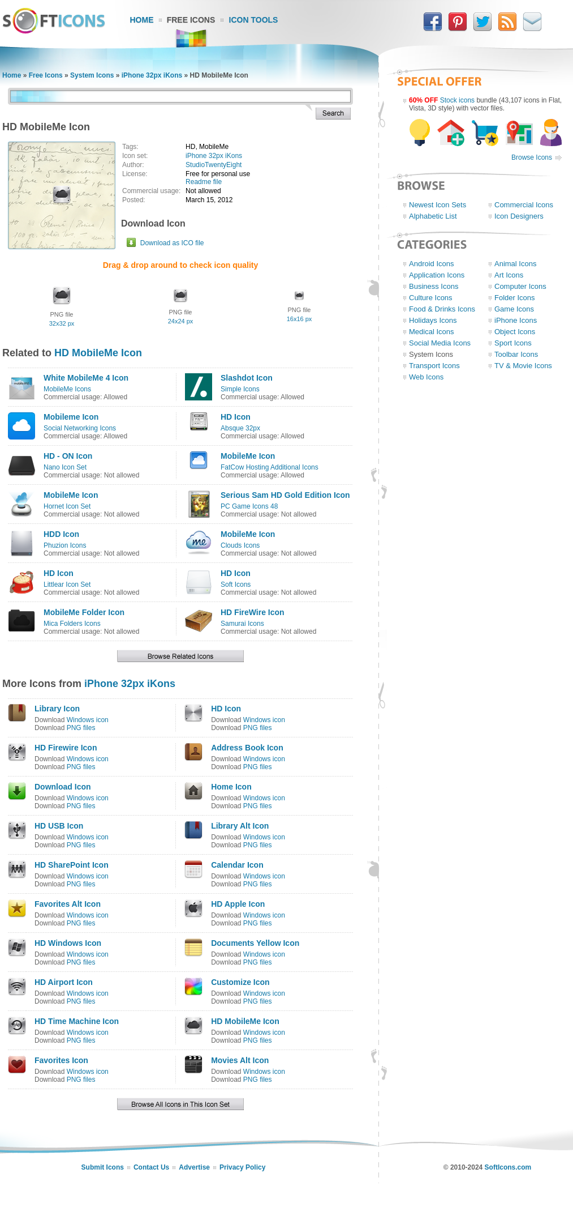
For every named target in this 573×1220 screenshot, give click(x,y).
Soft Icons (236, 584)
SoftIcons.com (508, 1167)
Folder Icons (514, 297)
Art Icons (508, 275)
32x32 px (62, 323)
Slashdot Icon (247, 377)
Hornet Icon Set (67, 506)
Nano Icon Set (65, 467)
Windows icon (88, 720)
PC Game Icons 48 (249, 506)
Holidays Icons (433, 320)
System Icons (92, 75)
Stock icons (457, 100)
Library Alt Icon (240, 825)
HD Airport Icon (64, 982)
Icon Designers (519, 216)
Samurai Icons (242, 624)
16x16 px (299, 318)
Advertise (194, 1167)
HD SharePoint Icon (72, 864)
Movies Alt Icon (240, 1060)
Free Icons (191, 19)
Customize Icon (240, 982)
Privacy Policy (242, 1167)
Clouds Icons (240, 545)
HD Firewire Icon (66, 747)
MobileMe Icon (248, 455)
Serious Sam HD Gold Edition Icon (285, 495)
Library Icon (57, 708)
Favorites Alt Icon (68, 903)
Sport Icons (513, 343)
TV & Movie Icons (523, 365)
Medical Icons (431, 331)
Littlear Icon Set (67, 584)
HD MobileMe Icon (98, 353)
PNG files (81, 728)
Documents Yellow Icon (255, 943)
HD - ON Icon (68, 455)
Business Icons (433, 286)
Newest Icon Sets (437, 205)
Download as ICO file (172, 243)
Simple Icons (240, 389)
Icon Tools (253, 19)
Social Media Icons (440, 343)
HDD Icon (61, 534)
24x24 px (180, 321)
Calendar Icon (237, 864)
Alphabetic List (433, 216)
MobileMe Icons (67, 389)
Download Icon (63, 786)
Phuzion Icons (65, 545)
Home (142, 19)
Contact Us (151, 1167)
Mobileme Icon (71, 416)
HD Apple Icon (238, 903)
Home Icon (231, 786)
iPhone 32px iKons (152, 75)
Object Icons (514, 331)
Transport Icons (434, 365)
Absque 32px (240, 428)
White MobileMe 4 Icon (86, 377)
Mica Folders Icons (72, 624)
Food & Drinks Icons (442, 309)
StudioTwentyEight (214, 165)
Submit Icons (102, 1167)
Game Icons (514, 309)
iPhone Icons (515, 320)
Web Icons (426, 377)
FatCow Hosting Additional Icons (269, 467)
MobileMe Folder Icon (84, 612)
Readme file (204, 182)
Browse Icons (531, 157)
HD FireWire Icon (253, 612)
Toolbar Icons (516, 354)
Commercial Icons (523, 205)
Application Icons (436, 275)
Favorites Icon (61, 1060)
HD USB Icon (59, 825)
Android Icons (431, 263)
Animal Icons (515, 263)
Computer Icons (520, 286)
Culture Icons (431, 297)
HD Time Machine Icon (77, 1021)
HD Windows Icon (68, 943)
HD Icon (236, 416)
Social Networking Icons (80, 428)
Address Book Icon (247, 747)
